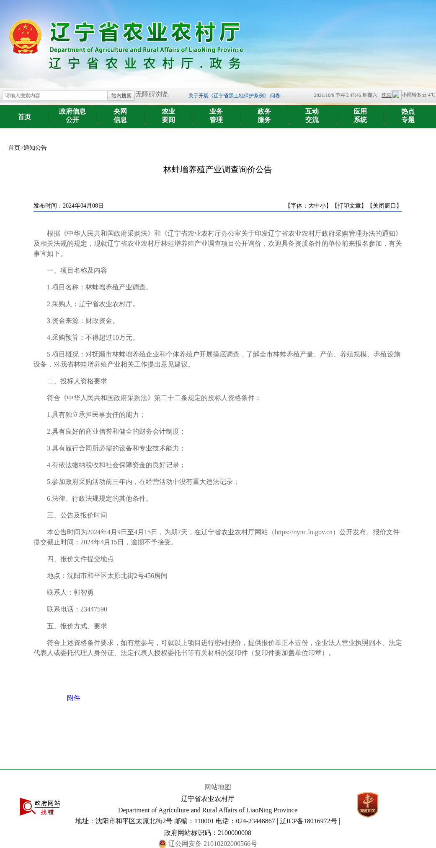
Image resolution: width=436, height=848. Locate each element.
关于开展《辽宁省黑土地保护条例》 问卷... (236, 96)
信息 (120, 112)
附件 (73, 698)
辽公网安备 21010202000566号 (212, 843)
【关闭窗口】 (384, 206)
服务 (264, 112)
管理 (216, 112)
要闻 (168, 112)
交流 (312, 112)
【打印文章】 (349, 206)
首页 (24, 116)
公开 (73, 112)
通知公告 (35, 148)
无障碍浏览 (152, 94)
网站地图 (217, 787)
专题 (408, 112)
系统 (360, 112)
